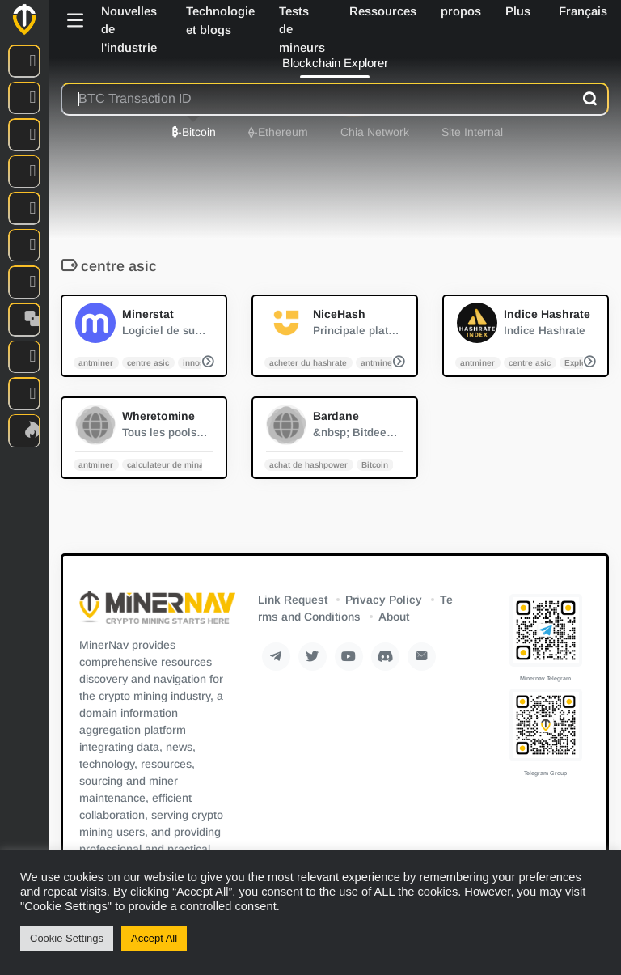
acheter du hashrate (308, 362)
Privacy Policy (383, 599)
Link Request (292, 599)
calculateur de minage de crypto (189, 464)
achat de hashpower (308, 464)
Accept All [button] (154, 938)
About (393, 616)
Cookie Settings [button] (67, 938)
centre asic (148, 362)
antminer (95, 362)
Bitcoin (374, 464)
